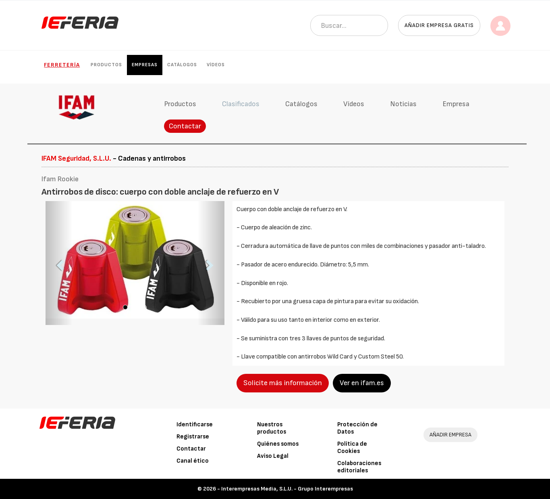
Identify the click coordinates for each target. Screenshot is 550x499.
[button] (59, 263)
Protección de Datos (357, 428)
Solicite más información (282, 383)
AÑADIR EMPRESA (450, 434)
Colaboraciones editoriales (359, 466)
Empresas (145, 65)
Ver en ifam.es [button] (362, 383)
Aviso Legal (272, 456)
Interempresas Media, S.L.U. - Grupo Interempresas (287, 488)
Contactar (185, 126)
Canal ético (192, 461)
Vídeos (216, 65)
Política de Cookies (352, 447)
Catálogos (182, 65)
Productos (106, 65)
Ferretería (62, 64)
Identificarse (194, 424)
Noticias (403, 104)
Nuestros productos (271, 428)
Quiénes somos (278, 444)
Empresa (455, 104)
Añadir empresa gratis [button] (439, 25)
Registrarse (192, 436)
